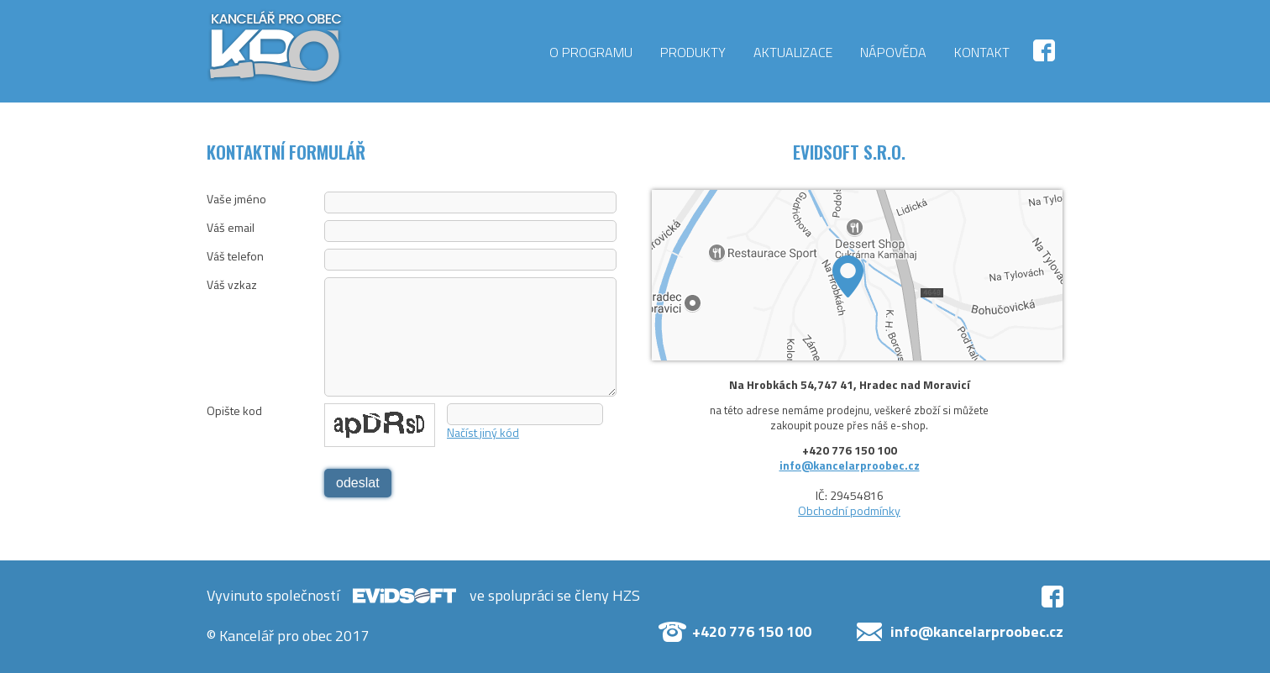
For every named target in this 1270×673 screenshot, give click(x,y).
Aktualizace (792, 52)
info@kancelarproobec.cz (849, 465)
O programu (590, 52)
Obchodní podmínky (849, 510)
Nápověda (893, 52)
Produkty (693, 52)
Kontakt (982, 52)
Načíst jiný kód (483, 432)
